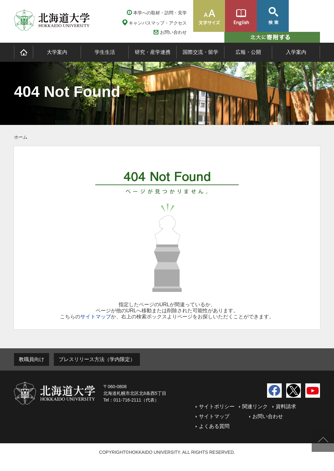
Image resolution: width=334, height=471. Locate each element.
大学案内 (57, 52)
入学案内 (296, 52)
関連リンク (255, 406)
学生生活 (105, 52)
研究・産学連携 (153, 52)
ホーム (20, 137)
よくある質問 (214, 426)
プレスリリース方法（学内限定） (97, 359)
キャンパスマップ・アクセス (158, 22)
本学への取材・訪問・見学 (160, 12)
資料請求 (286, 406)
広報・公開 (248, 52)
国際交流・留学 (200, 52)
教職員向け (31, 359)
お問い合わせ (173, 32)
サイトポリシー (217, 406)
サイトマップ (95, 316)
